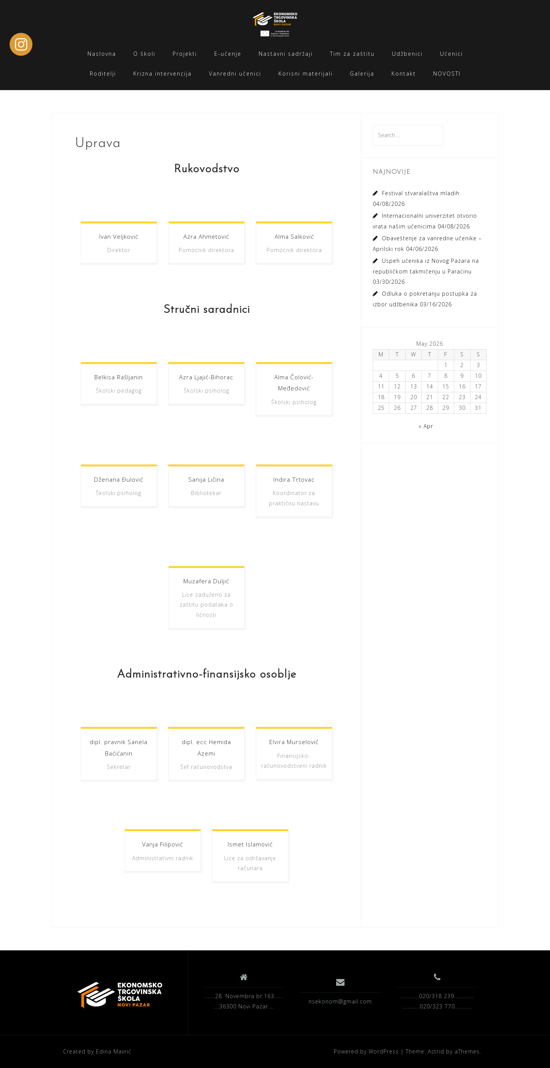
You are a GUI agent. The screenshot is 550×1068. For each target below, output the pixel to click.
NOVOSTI (447, 73)
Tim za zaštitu (352, 53)
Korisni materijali (305, 73)
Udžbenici (407, 53)
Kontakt (403, 73)
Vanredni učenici (235, 73)
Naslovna (101, 53)
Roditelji (103, 73)
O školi (144, 53)
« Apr (426, 426)
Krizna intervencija (162, 73)
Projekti (185, 53)
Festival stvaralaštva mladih (420, 193)
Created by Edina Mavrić (97, 1051)
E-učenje (227, 53)
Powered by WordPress (366, 1051)
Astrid (436, 1051)
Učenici (451, 53)
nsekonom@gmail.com (340, 1001)
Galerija (362, 73)
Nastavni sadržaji (286, 53)
